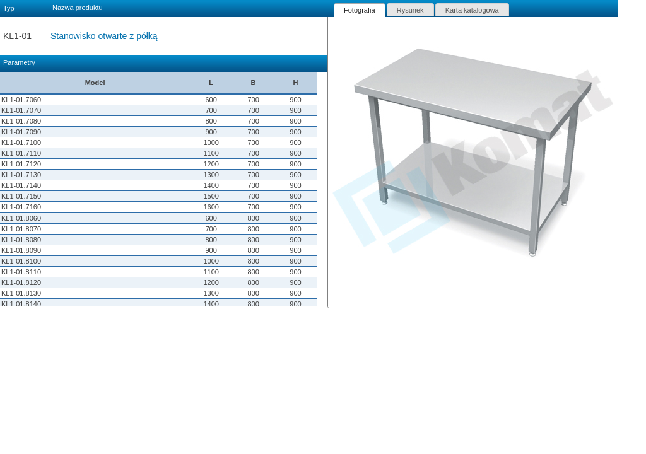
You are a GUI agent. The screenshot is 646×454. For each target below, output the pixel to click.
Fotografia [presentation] (359, 10)
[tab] (359, 10)
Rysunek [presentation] (410, 10)
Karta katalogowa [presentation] (472, 10)
